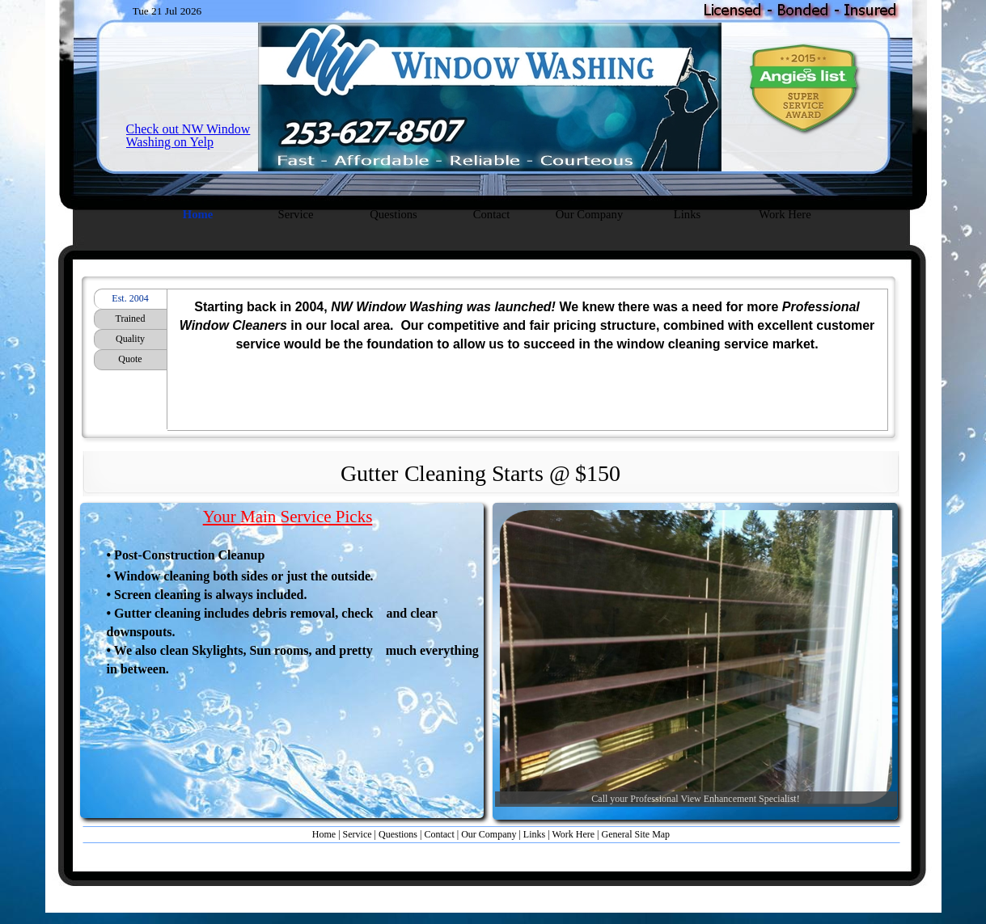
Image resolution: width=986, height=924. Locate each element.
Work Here (573, 834)
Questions (398, 834)
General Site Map (635, 834)
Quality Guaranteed (130, 341)
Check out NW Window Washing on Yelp (188, 135)
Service (357, 834)
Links (534, 834)
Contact (439, 834)
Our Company (488, 834)
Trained (131, 318)
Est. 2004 (130, 298)
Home (325, 834)
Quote (130, 359)
